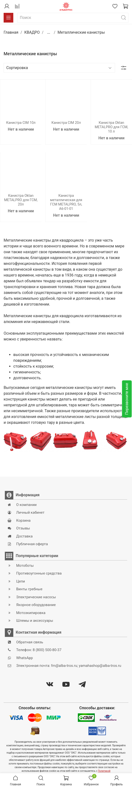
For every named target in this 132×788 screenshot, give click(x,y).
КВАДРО (32, 32)
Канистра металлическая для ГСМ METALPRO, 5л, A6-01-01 (66, 202)
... (48, 32)
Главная (11, 32)
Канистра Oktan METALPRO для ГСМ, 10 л (111, 127)
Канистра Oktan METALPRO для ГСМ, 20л (20, 200)
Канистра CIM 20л (66, 123)
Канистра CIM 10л (21, 123)
